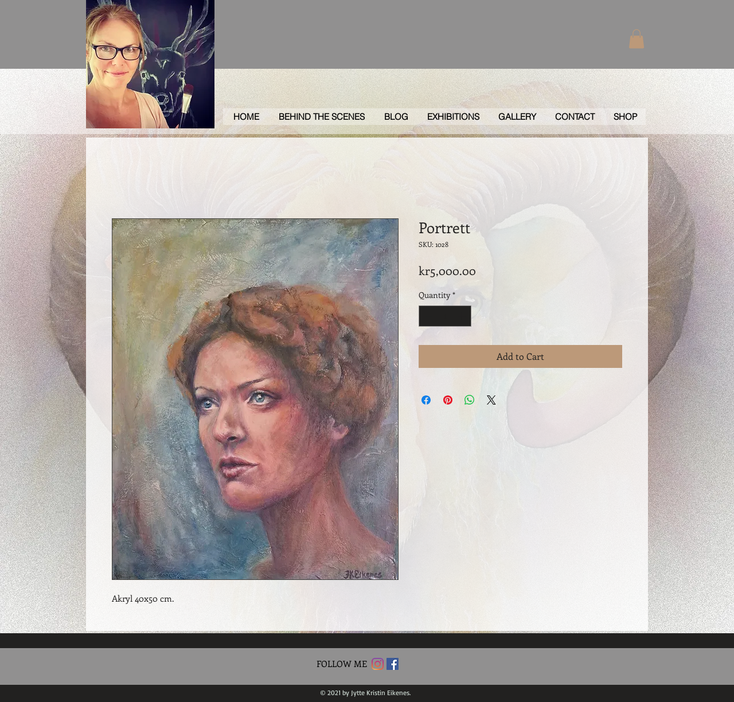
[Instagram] (378, 664)
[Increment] (462, 316)
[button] (636, 38)
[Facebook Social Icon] (392, 664)
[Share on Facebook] (426, 400)
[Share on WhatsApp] (470, 400)
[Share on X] (491, 400)
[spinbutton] (445, 316)
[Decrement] (427, 316)
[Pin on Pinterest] (448, 400)
